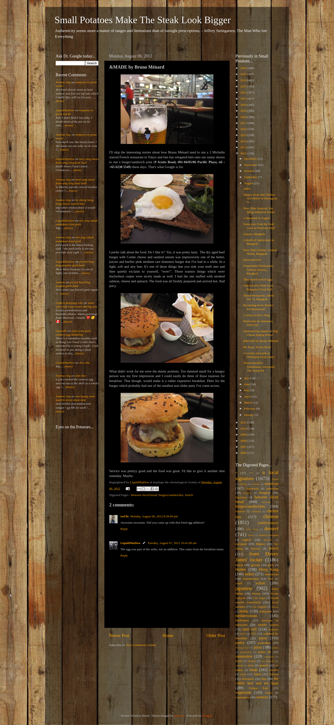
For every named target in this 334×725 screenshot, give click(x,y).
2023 (243, 86)
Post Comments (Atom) (141, 645)
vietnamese (242, 697)
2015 (243, 135)
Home (168, 635)
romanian (269, 656)
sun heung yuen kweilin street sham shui (75, 398)
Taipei (257, 674)
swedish (273, 670)
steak (253, 670)
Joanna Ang (63, 82)
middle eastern (268, 624)
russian (252, 661)
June (247, 384)
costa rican (252, 529)
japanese (244, 588)
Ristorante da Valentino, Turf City (258, 323)
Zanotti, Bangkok (254, 234)
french (189, 495)
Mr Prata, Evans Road (257, 347)
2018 (243, 117)
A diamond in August (256, 218)
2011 (243, 422)
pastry (240, 643)
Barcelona (241, 497)
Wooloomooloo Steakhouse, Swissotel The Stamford (259, 366)
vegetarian (243, 692)
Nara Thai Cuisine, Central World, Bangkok (260, 251)
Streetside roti (252, 259)
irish (270, 578)
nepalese (273, 629)
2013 (243, 147)
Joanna (60, 282)
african (243, 484)
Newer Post (119, 635)
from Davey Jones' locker (256, 557)
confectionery (268, 523)
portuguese (245, 652)
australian (272, 488)
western (262, 697)
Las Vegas (259, 598)
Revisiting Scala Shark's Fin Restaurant (258, 307)
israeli (238, 583)
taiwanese (248, 678)
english (246, 539)
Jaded (246, 188)
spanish (264, 665)
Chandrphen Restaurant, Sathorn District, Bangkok (258, 269)
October (249, 171)
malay (244, 611)
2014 (243, 141)
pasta (263, 638)
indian (249, 574)
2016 (243, 129)
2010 (243, 428)
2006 (243, 453)
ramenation (243, 656)
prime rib (264, 652)
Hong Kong (268, 569)
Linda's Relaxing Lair (69, 303)
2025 (243, 74)
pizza (258, 647)
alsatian (255, 484)
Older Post (215, 635)
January (249, 415)
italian (260, 583)
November (251, 165)
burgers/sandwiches (171, 495)
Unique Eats (258, 688)
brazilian (266, 502)
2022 (243, 92)
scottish (239, 665)
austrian (247, 492)
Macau (275, 606)
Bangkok (264, 492)
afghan (275, 479)
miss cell (249, 629)
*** (251, 473)
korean (256, 593)
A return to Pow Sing (256, 315)
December (251, 158)
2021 (243, 98)
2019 (243, 110)
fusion (239, 565)
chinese (270, 516)
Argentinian (252, 488)
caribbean (256, 511)
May (247, 390)
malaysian (265, 611)
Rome (238, 661)
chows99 (61, 331)
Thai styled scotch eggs (258, 279)
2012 (243, 153)
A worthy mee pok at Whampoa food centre (259, 355)
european (241, 544)
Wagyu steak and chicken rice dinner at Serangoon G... (260, 198)
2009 (243, 434)
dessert (271, 528)
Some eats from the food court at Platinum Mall (259, 225)
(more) (60, 101)
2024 (243, 80)
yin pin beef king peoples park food (75, 263)
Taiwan (273, 674)
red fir (124, 516)
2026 (243, 68)
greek (271, 565)
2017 (243, 123)
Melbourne (242, 620)
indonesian (272, 574)
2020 (243, 104)
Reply (124, 529)
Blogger (207, 715)
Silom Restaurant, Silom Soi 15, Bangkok (258, 297)
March (248, 402)
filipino (260, 544)
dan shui (84, 362)
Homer (240, 569)
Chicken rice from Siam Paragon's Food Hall (258, 287)
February (250, 408)
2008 (243, 440)
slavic (250, 665)
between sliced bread (144, 495)
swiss (243, 674)
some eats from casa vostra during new (76, 304)
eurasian (268, 539)
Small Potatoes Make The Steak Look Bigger (143, 20)
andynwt (179, 715)
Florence (255, 548)
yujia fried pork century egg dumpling (73, 332)
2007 (243, 446)
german (255, 565)
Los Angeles (259, 606)
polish (275, 647)
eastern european (268, 535)
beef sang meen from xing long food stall (77, 160)
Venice (269, 692)
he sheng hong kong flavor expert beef (74, 201)
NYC (254, 633)
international (251, 578)
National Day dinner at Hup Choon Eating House (260, 333)
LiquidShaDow (130, 543)
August (249, 183)
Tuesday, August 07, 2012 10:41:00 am (172, 543)
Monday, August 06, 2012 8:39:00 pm (154, 516)
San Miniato (267, 661)
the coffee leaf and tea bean (256, 681)
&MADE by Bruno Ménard (260, 341)
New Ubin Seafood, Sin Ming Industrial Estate (259, 210)
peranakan (264, 643)
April (247, 396)
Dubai (251, 535)
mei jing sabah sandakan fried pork (77, 222)
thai (264, 678)
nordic (243, 633)
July (247, 378)
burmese (240, 511)
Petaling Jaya (242, 647)
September (251, 177)
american (271, 484)
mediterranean (246, 616)
